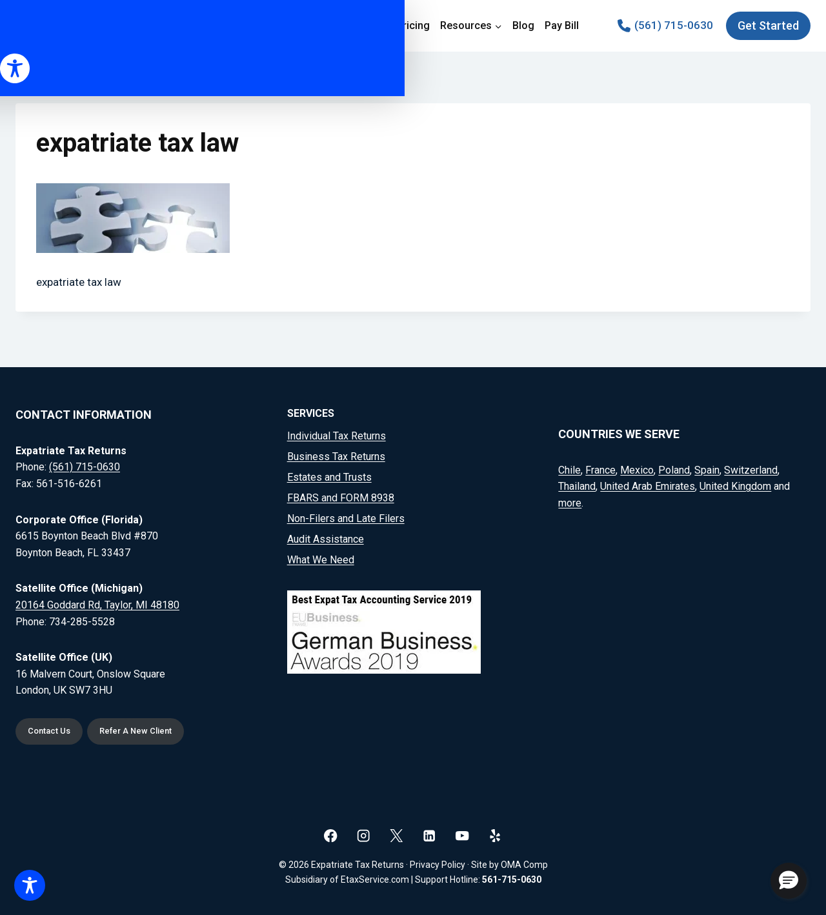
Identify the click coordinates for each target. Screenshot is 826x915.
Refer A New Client (148, 730)
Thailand (577, 484)
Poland (674, 467)
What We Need (320, 557)
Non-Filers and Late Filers (346, 516)
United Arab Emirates (647, 484)
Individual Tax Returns (336, 433)
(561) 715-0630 (84, 464)
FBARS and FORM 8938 (340, 495)
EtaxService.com (375, 879)
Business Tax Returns (336, 454)
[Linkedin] (429, 835)
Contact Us (52, 730)
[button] (789, 881)
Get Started (768, 25)
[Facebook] (330, 835)
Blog (523, 25)
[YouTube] (462, 835)
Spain (707, 467)
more (569, 500)
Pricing (413, 25)
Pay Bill (562, 25)
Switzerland (751, 467)
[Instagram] (363, 835)
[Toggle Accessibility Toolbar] (29, 885)
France (600, 467)
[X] (396, 835)
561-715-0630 (511, 879)
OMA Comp (524, 865)
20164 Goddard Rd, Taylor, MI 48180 (97, 602)
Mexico (637, 467)
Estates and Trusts (329, 474)
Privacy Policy (437, 865)
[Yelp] (495, 835)
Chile (569, 467)
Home (261, 25)
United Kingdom (735, 484)
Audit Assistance (325, 536)
